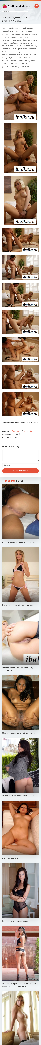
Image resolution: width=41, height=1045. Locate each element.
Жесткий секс (28, 431)
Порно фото (16, 431)
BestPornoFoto (19, 6)
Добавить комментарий (20, 471)
